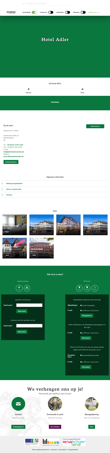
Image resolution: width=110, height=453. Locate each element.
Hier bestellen (55, 427)
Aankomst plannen (11, 162)
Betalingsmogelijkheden (14, 183)
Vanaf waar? (8, 305)
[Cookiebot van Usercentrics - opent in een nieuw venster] (11, 27)
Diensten (9, 195)
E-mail (70, 310)
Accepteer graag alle (95, 4)
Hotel (7, 232)
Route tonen (22, 311)
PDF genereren (87, 316)
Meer (91, 427)
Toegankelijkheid (73, 449)
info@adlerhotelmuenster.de (14, 152)
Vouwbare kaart (71, 356)
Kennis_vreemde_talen (13, 189)
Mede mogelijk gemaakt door (41, 449)
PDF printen (86, 338)
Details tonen (93, 27)
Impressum (54, 449)
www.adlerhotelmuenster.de (13, 156)
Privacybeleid (63, 449)
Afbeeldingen (72, 305)
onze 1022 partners (33, 6)
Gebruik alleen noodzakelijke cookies (95, 11)
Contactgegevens (18, 427)
